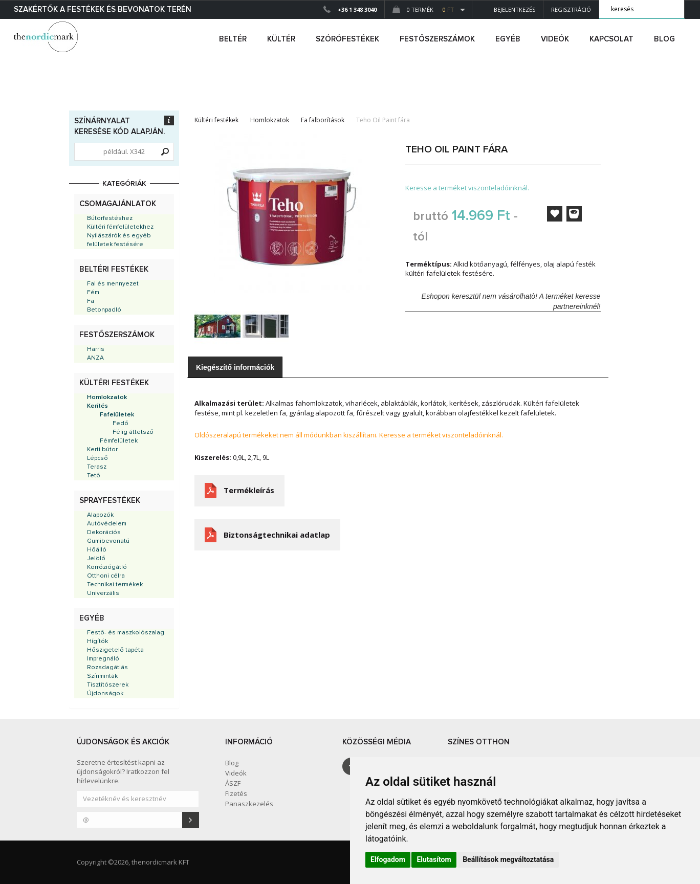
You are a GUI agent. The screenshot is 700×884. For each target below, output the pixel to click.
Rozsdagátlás (107, 668)
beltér (233, 39)
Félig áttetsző (133, 432)
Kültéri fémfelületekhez (120, 227)
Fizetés (236, 793)
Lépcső (97, 458)
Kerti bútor (102, 450)
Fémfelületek (119, 441)
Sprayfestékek (109, 500)
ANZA (95, 358)
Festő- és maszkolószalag (125, 633)
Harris (95, 349)
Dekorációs (104, 532)
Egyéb (91, 618)
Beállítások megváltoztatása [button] (508, 859)
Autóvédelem (106, 524)
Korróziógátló (107, 567)
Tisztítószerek (107, 685)
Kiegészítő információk (235, 367)
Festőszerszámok (117, 335)
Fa (90, 301)
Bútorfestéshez (110, 218)
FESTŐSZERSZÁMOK (437, 39)
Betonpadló (104, 310)
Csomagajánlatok (117, 204)
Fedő (120, 424)
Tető (93, 476)
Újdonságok (105, 694)
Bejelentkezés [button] (507, 9)
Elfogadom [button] (387, 859)
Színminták (102, 676)
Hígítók (97, 641)
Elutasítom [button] (434, 859)
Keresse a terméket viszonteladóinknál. (467, 187)
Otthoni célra (106, 576)
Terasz (96, 467)
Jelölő (96, 559)
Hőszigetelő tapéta (115, 650)
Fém (93, 293)
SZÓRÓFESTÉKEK (347, 39)
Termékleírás (249, 490)
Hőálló (96, 550)
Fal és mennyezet (113, 284)
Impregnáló (103, 659)
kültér (281, 39)
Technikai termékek (115, 585)
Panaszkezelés (249, 803)
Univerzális (103, 593)
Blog (664, 39)
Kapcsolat (611, 39)
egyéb (507, 39)
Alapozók (100, 515)
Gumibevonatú (108, 541)
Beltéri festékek (113, 269)
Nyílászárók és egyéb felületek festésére (119, 240)
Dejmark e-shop (47, 36)
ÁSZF (232, 783)
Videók (555, 39)
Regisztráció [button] (571, 9)
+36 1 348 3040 (357, 9)
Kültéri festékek (114, 383)
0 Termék (423, 9)
